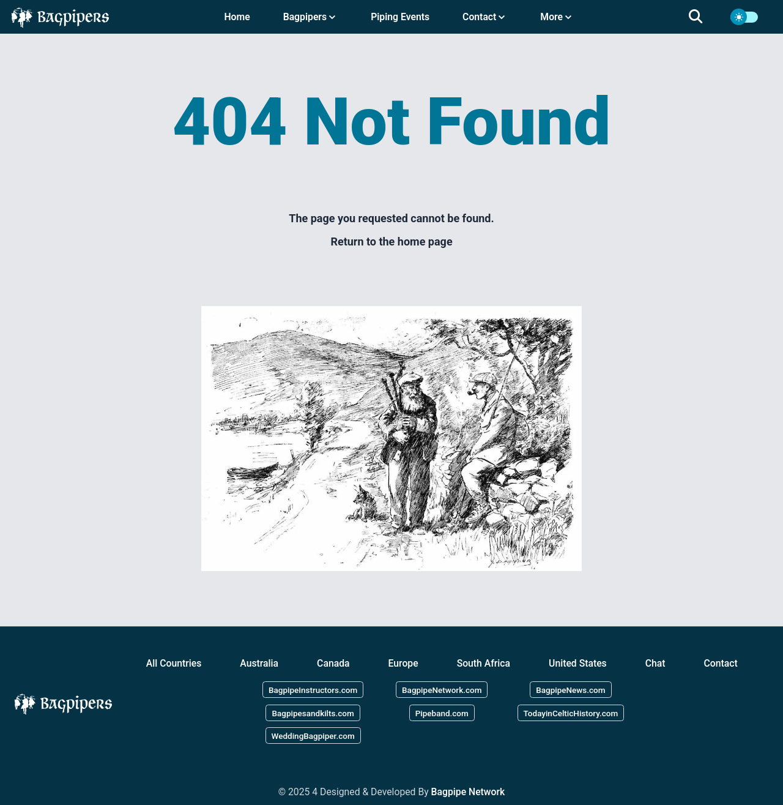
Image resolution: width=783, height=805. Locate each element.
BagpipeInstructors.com (313, 689)
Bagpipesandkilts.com (313, 712)
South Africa (483, 663)
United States (578, 663)
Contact (721, 663)
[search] (703, 17)
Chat (655, 663)
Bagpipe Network (468, 792)
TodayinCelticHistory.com (571, 712)
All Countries (174, 663)
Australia (259, 663)
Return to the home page (391, 241)
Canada (333, 663)
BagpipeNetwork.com (441, 689)
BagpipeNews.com (570, 689)
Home (237, 17)
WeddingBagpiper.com (313, 736)
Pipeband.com (442, 712)
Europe (403, 663)
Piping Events (400, 17)
